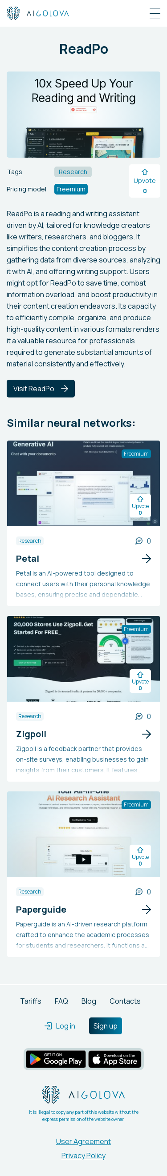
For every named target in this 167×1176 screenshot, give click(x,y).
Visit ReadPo (40, 388)
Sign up (106, 1026)
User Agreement (83, 1141)
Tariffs (30, 1001)
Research (29, 540)
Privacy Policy (83, 1155)
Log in (60, 1026)
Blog (88, 1001)
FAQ (61, 1001)
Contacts (125, 1001)
